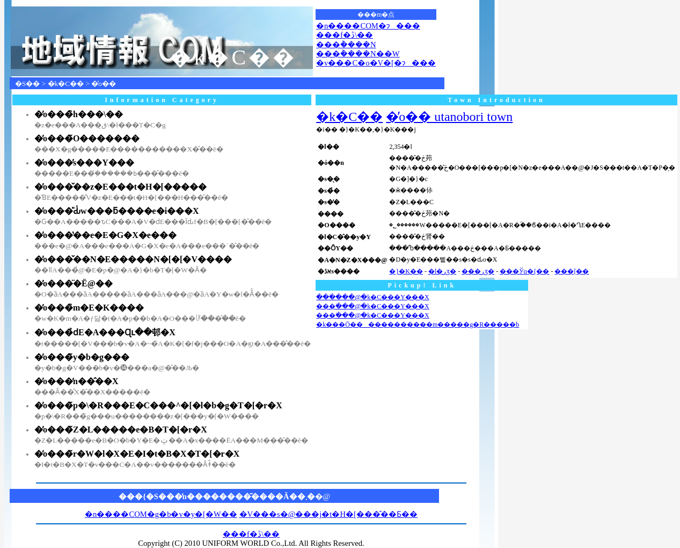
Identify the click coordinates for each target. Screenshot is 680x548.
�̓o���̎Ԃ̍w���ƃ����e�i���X (116, 210)
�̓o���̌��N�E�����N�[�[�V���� (133, 259)
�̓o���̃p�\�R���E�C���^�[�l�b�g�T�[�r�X (158, 405)
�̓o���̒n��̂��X (76, 381)
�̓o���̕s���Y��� (84, 162)
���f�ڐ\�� (344, 35)
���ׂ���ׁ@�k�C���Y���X (372, 297)
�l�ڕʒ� (442, 271)
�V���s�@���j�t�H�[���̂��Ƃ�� (328, 514)
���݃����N (346, 44)
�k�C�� (66, 84)
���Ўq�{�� (524, 271)
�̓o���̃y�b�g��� (81, 357)
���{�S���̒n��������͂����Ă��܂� (217, 496)
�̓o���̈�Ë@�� (73, 283)
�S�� (27, 84)
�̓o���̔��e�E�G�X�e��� (105, 235)
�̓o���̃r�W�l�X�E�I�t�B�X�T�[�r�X (136, 453)
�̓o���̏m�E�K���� (89, 307)
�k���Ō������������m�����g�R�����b (417, 324)
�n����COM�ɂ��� (368, 25)
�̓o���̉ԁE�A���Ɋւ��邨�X (105, 332)
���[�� (571, 271)
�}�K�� (405, 271)
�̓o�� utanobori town (449, 117)
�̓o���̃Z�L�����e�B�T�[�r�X (120, 429)
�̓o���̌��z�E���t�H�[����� (120, 186)
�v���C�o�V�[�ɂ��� (376, 63)
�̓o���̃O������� (87, 138)
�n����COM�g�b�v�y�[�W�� (161, 514)
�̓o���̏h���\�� (78, 114)
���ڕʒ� (478, 271)
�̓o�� (103, 84)
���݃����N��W (357, 53)
